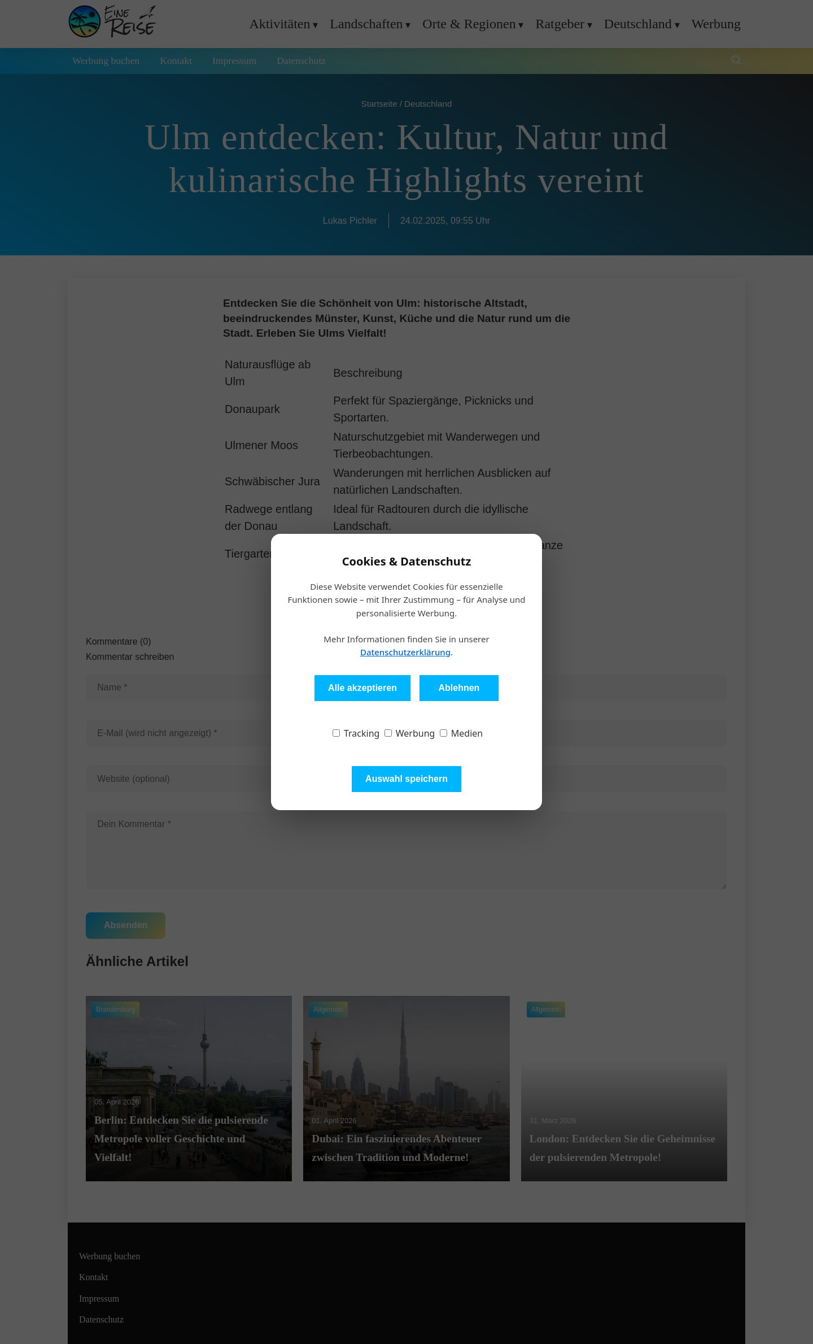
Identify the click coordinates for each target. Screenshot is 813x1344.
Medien (461, 733)
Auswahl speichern (406, 779)
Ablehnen (458, 688)
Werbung (409, 733)
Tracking (356, 733)
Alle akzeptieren (362, 688)
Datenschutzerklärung (405, 652)
